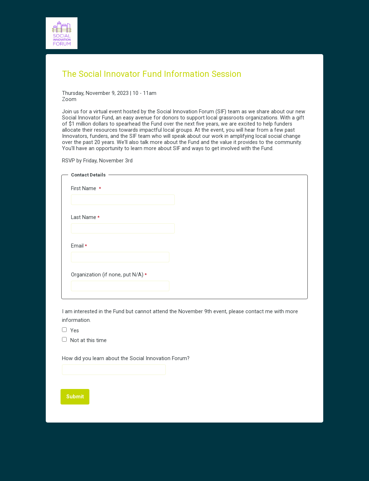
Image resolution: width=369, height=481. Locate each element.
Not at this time (89, 340)
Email (77, 246)
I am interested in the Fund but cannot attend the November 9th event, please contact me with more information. (180, 316)
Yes (75, 331)
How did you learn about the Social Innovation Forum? (126, 358)
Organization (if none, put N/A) (107, 275)
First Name (84, 188)
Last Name (83, 217)
